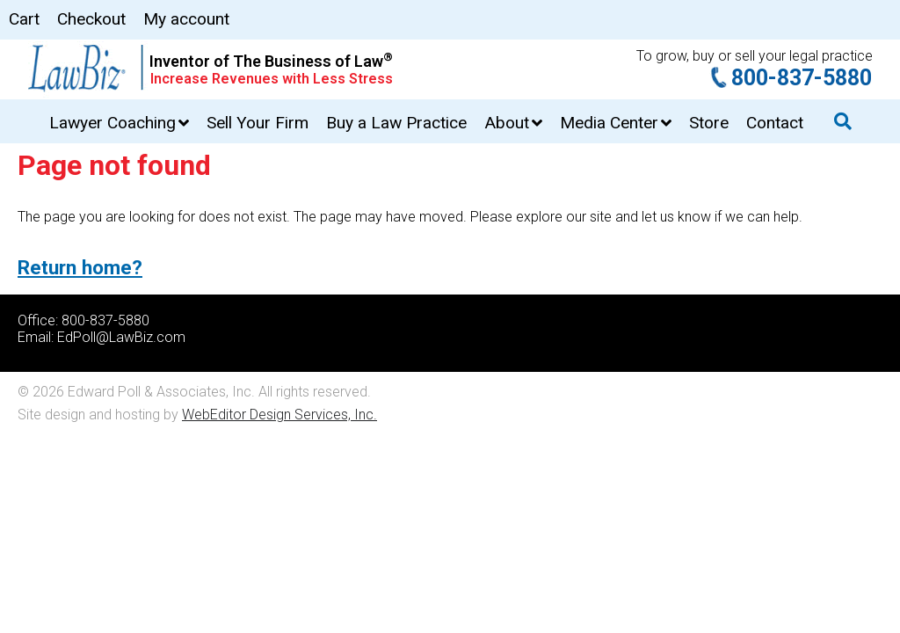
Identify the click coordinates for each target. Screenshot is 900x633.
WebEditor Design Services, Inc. (279, 414)
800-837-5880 (801, 78)
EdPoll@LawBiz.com (121, 337)
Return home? (80, 267)
